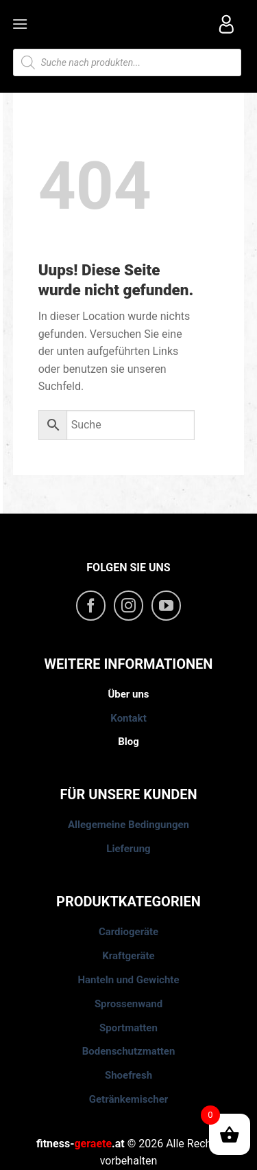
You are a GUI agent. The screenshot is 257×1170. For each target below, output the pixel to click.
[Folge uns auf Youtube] (166, 605)
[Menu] (21, 24)
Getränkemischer (129, 1099)
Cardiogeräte (128, 932)
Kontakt (128, 718)
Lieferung (128, 848)
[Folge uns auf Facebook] (91, 605)
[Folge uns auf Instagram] (129, 605)
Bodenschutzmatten (128, 1051)
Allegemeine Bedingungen (128, 824)
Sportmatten (128, 1028)
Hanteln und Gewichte (129, 980)
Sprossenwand (128, 1004)
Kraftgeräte (128, 956)
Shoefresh (128, 1075)
